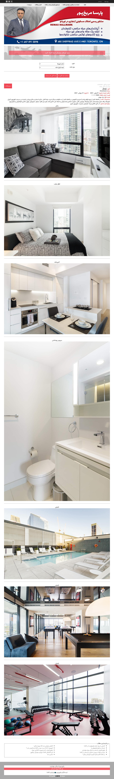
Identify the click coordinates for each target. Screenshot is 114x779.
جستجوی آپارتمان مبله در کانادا (52, 5)
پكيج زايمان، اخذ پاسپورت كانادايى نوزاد (42, 750)
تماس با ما (50, 754)
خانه (85, 5)
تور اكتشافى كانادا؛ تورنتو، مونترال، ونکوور (41, 752)
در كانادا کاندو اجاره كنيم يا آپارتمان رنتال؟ (94, 754)
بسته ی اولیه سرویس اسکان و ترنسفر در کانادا (92, 752)
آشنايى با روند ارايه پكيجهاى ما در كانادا (94, 746)
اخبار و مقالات (38, 5)
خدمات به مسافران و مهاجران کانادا (70, 5)
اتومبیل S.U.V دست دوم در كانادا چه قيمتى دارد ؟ (39, 748)
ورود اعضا (106, 1)
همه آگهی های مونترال (50, 76)
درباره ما (29, 5)
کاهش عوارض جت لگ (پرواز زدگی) (43, 746)
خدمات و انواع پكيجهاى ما (98, 748)
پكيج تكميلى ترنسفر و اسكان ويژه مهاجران (93, 750)
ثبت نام (99, 1)
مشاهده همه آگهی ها (63, 76)
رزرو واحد (8, 86)
